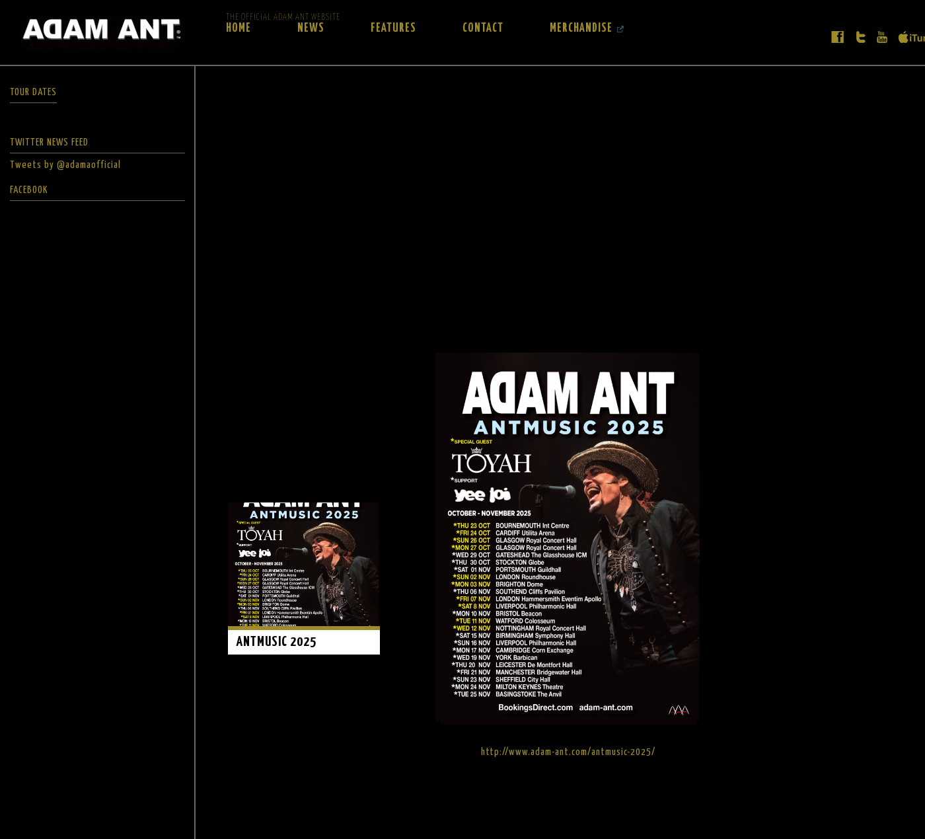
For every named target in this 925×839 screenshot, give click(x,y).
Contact (482, 28)
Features (393, 28)
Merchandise (581, 28)
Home (238, 28)
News (310, 28)
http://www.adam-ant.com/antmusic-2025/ (568, 752)
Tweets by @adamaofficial (65, 165)
